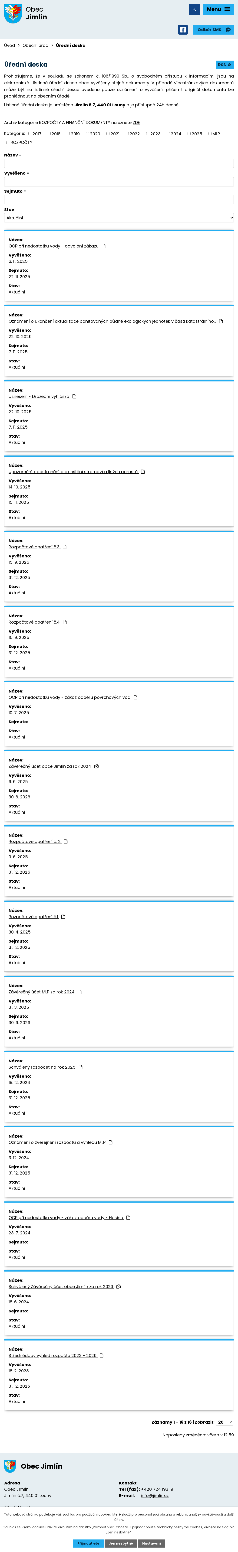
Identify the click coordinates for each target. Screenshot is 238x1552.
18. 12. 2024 (19, 1083)
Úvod (9, 46)
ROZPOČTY (21, 143)
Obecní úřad (35, 46)
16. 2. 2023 (19, 1371)
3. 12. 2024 (19, 1158)
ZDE (136, 123)
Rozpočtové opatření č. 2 (38, 842)
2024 (176, 134)
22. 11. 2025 (19, 277)
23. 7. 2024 (19, 1233)
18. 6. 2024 (19, 1302)
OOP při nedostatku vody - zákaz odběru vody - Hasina (69, 1218)
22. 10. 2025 (20, 337)
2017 (37, 134)
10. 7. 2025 (19, 713)
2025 (197, 134)
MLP (216, 134)
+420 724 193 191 (157, 1489)
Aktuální (17, 292)
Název (11, 155)
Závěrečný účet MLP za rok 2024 (45, 992)
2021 (115, 134)
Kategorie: (14, 134)
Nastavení (151, 1543)
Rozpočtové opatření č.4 (37, 622)
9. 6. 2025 (18, 782)
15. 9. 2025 (19, 563)
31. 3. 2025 (19, 1008)
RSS (224, 65)
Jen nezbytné (121, 1543)
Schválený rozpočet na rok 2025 (45, 1067)
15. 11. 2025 (19, 503)
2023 (155, 134)
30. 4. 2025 (20, 932)
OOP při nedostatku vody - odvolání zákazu (57, 246)
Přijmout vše (88, 1543)
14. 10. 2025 (19, 487)
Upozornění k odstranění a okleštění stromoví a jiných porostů (77, 472)
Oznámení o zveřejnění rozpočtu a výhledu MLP (60, 1143)
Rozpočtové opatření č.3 (37, 547)
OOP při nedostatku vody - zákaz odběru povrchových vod (73, 698)
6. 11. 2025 (18, 262)
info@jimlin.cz (155, 1496)
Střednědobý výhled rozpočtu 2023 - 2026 (56, 1356)
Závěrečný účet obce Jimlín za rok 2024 (54, 767)
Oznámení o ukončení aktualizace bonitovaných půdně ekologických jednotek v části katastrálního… (116, 322)
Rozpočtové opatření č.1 (37, 917)
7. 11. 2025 (18, 352)
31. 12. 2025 (19, 578)
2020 (95, 134)
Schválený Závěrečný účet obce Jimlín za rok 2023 (65, 1287)
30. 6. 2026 (19, 797)
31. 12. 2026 (19, 1386)
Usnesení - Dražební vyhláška (42, 397)
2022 (135, 134)
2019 (75, 134)
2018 (56, 134)
